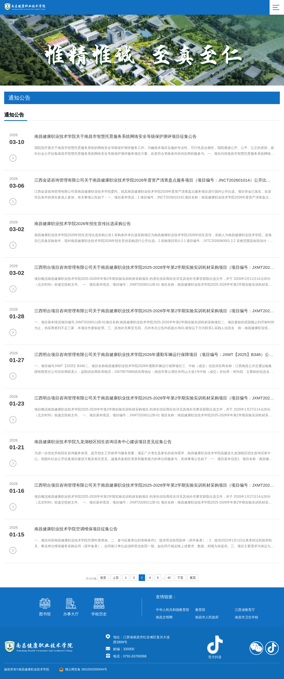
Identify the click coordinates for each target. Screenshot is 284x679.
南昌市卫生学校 (246, 617)
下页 (180, 577)
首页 (103, 577)
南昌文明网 (164, 617)
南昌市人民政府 (207, 617)
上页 (116, 577)
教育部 (200, 610)
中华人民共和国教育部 (172, 610)
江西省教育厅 (245, 610)
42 (169, 577)
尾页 (193, 577)
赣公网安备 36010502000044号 (83, 669)
